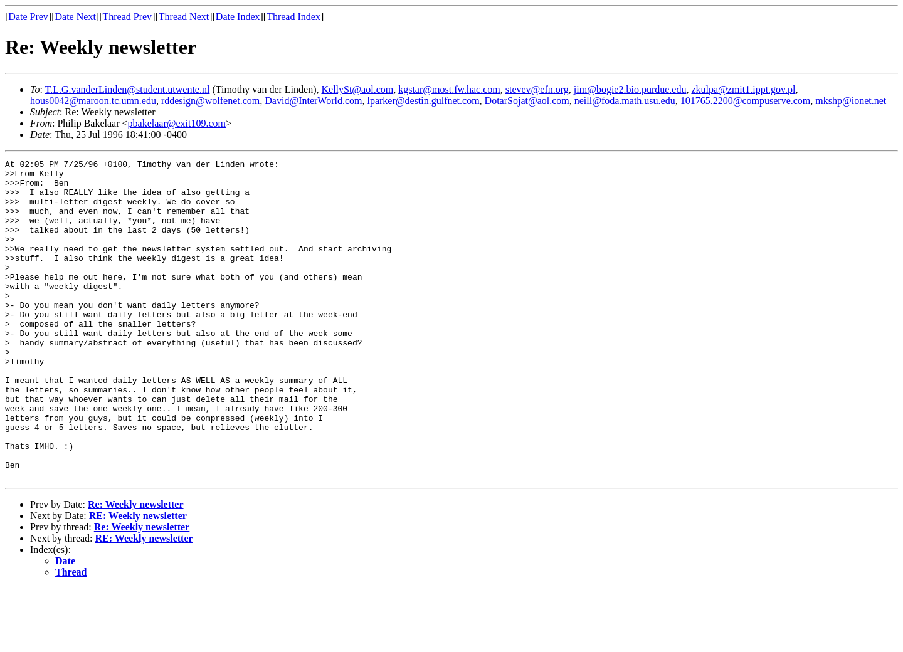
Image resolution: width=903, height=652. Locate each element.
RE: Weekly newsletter (138, 579)
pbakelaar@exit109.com (177, 123)
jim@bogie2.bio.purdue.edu (630, 89)
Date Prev (28, 16)
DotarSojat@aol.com (527, 100)
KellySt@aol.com (357, 89)
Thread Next (184, 16)
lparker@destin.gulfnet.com (423, 100)
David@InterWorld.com (313, 100)
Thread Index (293, 16)
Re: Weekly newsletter (136, 568)
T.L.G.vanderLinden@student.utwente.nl (127, 89)
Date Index (238, 16)
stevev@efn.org (537, 89)
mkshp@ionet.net (850, 100)
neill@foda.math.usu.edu (624, 100)
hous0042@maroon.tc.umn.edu (93, 100)
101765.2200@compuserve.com (745, 100)
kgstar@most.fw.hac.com (449, 89)
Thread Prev (127, 16)
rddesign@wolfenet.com (210, 100)
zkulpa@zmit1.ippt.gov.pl (743, 89)
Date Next (75, 16)
